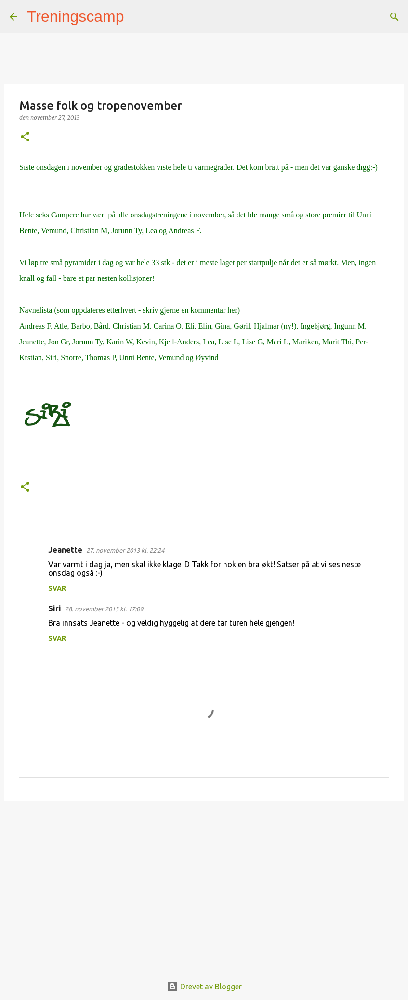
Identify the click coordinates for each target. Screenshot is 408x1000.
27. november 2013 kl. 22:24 (125, 550)
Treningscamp (75, 16)
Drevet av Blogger (204, 986)
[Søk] (138, 16)
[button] (25, 137)
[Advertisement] (204, 883)
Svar (57, 588)
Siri (54, 608)
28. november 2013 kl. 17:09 (104, 609)
